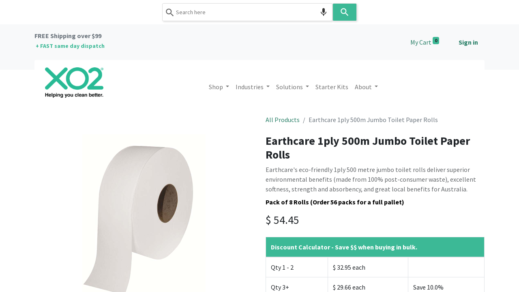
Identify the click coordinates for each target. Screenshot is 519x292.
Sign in (468, 42)
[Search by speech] (323, 12)
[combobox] (247, 12)
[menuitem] (332, 87)
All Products (283, 120)
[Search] (344, 12)
